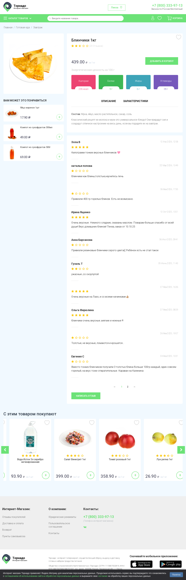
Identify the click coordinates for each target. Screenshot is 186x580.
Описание (108, 101)
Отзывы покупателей (13, 516)
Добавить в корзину (162, 61)
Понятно (176, 574)
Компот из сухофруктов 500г (35, 147)
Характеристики (135, 101)
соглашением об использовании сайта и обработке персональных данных (42, 576)
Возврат (7, 529)
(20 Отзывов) (96, 46)
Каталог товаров (18, 18)
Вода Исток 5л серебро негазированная (71, 460)
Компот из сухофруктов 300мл (36, 127)
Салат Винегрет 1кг (115, 459)
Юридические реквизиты (62, 516)
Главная (8, 27)
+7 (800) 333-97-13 (167, 5)
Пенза (114, 7)
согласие (102, 576)
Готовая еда (23, 27)
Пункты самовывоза (13, 536)
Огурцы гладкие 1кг (25, 459)
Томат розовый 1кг (160, 459)
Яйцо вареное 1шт (29, 107)
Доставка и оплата (13, 523)
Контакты (54, 533)
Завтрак (38, 27)
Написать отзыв (86, 396)
